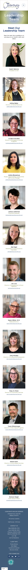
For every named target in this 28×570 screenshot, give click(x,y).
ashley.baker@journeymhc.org (14, 106)
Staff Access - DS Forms (14, 522)
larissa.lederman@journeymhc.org (14, 215)
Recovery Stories (14, 550)
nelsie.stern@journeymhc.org (14, 465)
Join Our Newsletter (14, 538)
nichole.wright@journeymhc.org (14, 500)
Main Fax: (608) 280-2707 (14, 534)
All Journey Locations (14, 518)
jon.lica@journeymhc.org (14, 288)
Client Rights (14, 546)
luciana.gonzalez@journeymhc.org (14, 143)
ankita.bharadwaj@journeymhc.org (14, 179)
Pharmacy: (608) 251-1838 (14, 532)
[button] (23, 5)
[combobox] (4, 568)
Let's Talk (14, 536)
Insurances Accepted (14, 548)
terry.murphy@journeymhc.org (14, 359)
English (3, 568)
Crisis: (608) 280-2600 (14, 530)
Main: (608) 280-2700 (14, 528)
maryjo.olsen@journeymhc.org (14, 394)
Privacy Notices (14, 544)
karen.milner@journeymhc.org (14, 323)
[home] (11, 5)
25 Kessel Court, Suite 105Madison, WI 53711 (14, 514)
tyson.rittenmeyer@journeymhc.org (14, 429)
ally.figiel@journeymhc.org (14, 251)
